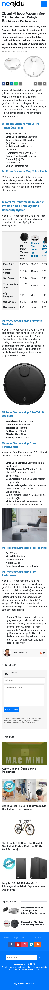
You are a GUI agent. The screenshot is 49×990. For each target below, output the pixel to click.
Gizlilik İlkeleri (36, 937)
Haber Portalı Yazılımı (26, 984)
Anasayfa (5, 937)
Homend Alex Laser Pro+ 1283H (35, 249)
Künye (15, 937)
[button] (35, 83)
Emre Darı (17, 652)
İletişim (24, 937)
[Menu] (43, 4)
